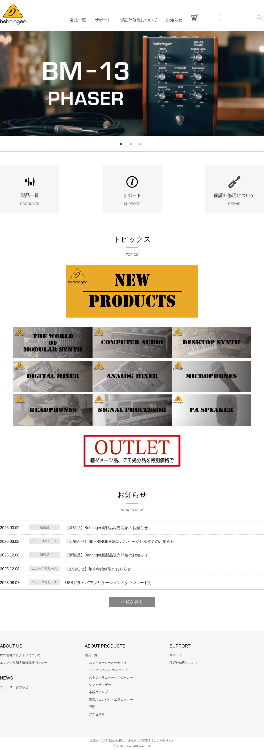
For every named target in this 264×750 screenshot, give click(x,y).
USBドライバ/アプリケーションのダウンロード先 (108, 583)
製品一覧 (78, 20)
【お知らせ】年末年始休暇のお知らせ (98, 569)
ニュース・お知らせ (14, 687)
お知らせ (174, 20)
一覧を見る (132, 602)
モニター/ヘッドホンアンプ (108, 670)
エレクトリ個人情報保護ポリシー (23, 662)
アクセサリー (98, 714)
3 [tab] (140, 144)
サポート (103, 20)
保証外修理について (138, 20)
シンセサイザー (100, 685)
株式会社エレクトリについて (20, 655)
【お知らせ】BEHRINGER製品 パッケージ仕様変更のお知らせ (120, 541)
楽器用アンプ (98, 692)
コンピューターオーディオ (108, 662)
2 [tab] (130, 144)
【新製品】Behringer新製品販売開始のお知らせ (106, 528)
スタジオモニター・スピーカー (111, 677)
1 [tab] (121, 144)
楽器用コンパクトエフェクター (111, 699)
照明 (92, 707)
